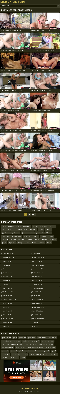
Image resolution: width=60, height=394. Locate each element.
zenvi (32, 354)
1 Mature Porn (6, 265)
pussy (49, 242)
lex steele (6, 357)
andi (54, 351)
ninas (44, 341)
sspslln (26, 354)
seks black (27, 341)
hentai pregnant (17, 344)
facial (53, 226)
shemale (5, 351)
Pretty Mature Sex (38, 318)
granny (36, 226)
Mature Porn (6, 280)
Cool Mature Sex (37, 292)
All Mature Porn (7, 295)
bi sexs (52, 341)
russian (12, 226)
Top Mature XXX (37, 322)
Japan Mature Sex (38, 307)
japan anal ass (21, 347)
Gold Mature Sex (37, 311)
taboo (37, 239)
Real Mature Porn (37, 315)
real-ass (27, 236)
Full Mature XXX (7, 261)
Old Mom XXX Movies (9, 315)
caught (47, 351)
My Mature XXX (7, 303)
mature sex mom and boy (36, 347)
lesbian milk (16, 354)
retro (4, 226)
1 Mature (5, 284)
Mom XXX (35, 326)
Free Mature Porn (7, 318)
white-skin (40, 233)
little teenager (51, 347)
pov (33, 233)
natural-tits (45, 226)
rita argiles (32, 337)
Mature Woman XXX (8, 257)
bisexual (12, 229)
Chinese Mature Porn (38, 257)
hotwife (5, 239)
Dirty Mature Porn (37, 280)
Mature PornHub (37, 299)
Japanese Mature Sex (9, 299)
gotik (23, 357)
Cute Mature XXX (7, 311)
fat (26, 229)
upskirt (20, 229)
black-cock (17, 233)
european (22, 239)
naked (44, 236)
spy (52, 344)
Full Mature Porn (7, 326)
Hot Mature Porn (7, 307)
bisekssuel (16, 357)
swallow (25, 233)
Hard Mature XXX (37, 261)
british (19, 226)
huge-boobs (6, 236)
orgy (28, 242)
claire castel (53, 337)
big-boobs (33, 229)
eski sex (18, 341)
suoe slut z (6, 354)
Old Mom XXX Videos (38, 265)
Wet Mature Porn (37, 284)
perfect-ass (6, 233)
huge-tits (36, 236)
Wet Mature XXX (7, 292)
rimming (13, 239)
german (54, 239)
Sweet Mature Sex (8, 253)
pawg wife (36, 341)
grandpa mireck (7, 341)
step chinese (42, 337)
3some (49, 233)
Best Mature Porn (7, 288)
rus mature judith (52, 354)
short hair (23, 337)
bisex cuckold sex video (35, 351)
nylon (4, 242)
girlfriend (12, 242)
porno (51, 236)
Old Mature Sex (7, 276)
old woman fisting (8, 347)
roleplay (42, 242)
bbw (4, 229)
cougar (21, 242)
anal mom (6, 344)
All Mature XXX (36, 253)
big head (22, 351)
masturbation (17, 236)
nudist (42, 229)
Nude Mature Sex (37, 276)
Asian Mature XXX (37, 269)
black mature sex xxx (31, 344)
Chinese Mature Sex (8, 269)
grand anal (44, 344)
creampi (14, 351)
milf (15, 337)
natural (49, 229)
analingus (27, 226)
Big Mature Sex (7, 272)
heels (34, 242)
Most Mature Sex (37, 272)
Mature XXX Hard (7, 322)
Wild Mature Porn (37, 288)
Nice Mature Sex (37, 303)
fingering (45, 239)
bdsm (30, 239)
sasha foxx (41, 354)
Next (33, 214)
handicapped (7, 337)
